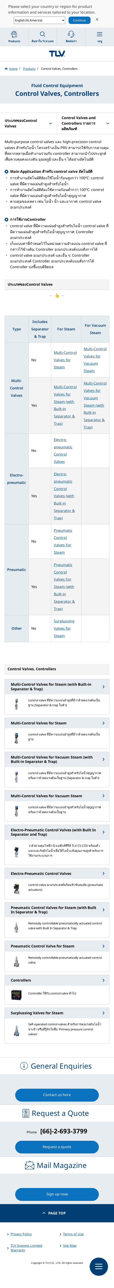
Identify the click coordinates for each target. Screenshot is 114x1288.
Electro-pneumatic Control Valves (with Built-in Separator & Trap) (64, 495)
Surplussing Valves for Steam (64, 628)
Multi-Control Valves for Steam (65, 360)
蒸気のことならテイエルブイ (57, 53)
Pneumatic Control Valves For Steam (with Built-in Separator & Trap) (64, 586)
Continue (79, 20)
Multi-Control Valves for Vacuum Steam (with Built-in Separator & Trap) (95, 405)
